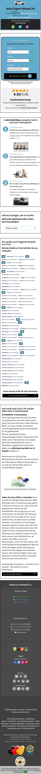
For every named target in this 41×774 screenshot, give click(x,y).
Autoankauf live (11, 721)
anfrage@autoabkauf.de (30, 13)
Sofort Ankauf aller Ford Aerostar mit (28, 726)
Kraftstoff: (11, 65)
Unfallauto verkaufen (11, 709)
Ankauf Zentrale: (17, 624)
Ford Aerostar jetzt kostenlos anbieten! (20, 489)
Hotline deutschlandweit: (20, 22)
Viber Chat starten (21, 602)
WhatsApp (17, 145)
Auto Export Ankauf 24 (20, 8)
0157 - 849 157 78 (25, 12)
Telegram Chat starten (21, 599)
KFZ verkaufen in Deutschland (16, 718)
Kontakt (31, 462)
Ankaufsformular (22, 632)
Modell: (10, 56)
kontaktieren (22, 511)
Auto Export (21, 709)
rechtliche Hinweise (19, 741)
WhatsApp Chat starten (21, 597)
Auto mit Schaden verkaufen (25, 721)
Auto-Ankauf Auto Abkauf (17, 723)
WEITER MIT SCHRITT (20, 76)
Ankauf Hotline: (16, 627)
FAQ (35, 741)
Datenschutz (8, 741)
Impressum (29, 741)
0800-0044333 (26, 624)
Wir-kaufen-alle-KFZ (28, 728)
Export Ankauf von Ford (15, 728)
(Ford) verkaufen (15, 256)
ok (25, 772)
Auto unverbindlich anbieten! (22, 395)
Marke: (9, 48)
